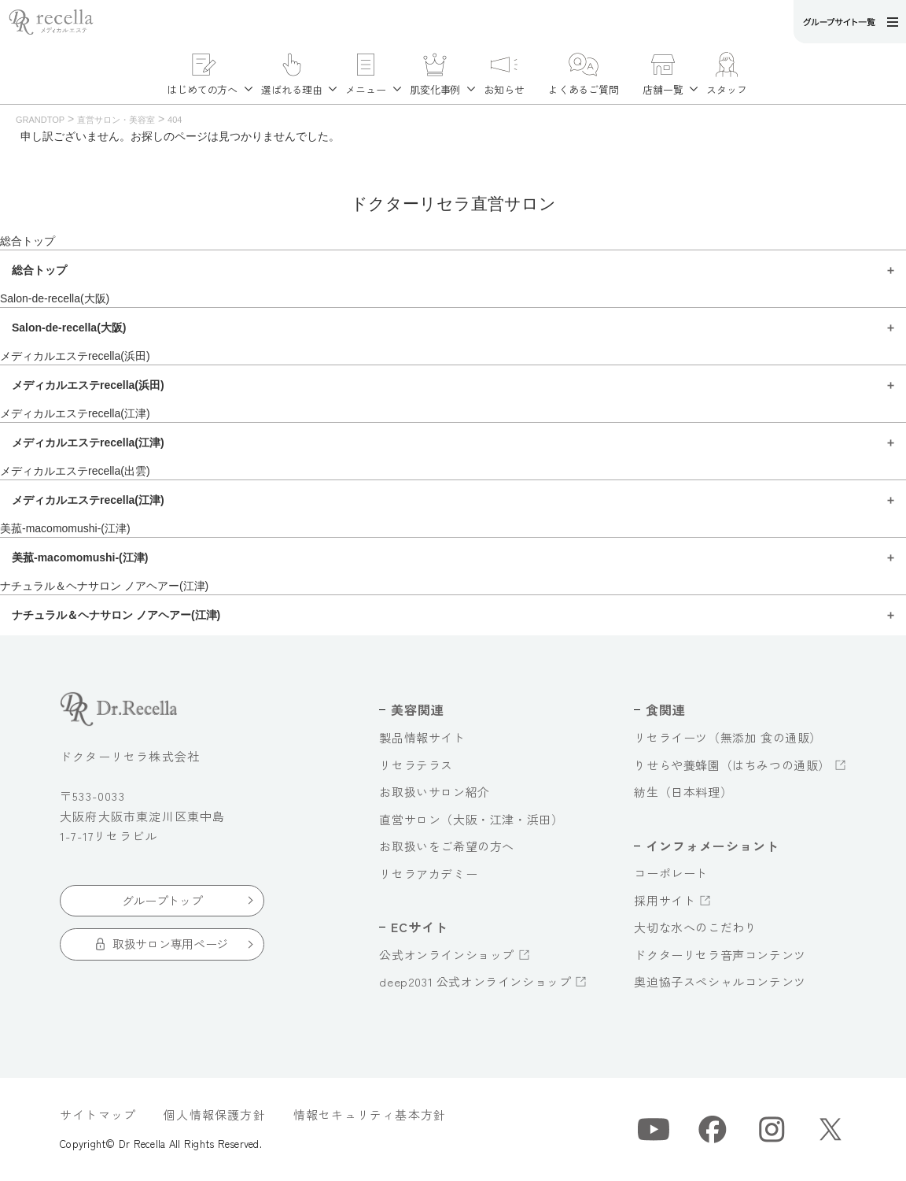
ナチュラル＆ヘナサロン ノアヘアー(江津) (104, 585)
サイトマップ (98, 1114)
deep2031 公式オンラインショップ (475, 981)
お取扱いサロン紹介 (434, 791)
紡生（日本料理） (683, 791)
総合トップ (27, 241)
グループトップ (162, 900)
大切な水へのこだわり (695, 927)
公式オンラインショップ (446, 954)
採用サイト (664, 900)
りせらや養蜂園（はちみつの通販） (732, 765)
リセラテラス (416, 765)
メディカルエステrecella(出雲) (75, 471)
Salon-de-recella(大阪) (54, 298)
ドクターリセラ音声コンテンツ (719, 954)
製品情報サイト (422, 737)
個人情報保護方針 (215, 1114)
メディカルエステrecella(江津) (75, 413)
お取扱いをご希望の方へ (446, 846)
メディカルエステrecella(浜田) (75, 356)
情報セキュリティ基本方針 (369, 1114)
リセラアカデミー (428, 873)
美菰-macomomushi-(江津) (65, 528)
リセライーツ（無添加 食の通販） (728, 737)
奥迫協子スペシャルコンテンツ (719, 981)
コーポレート (671, 872)
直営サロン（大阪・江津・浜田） (471, 819)
